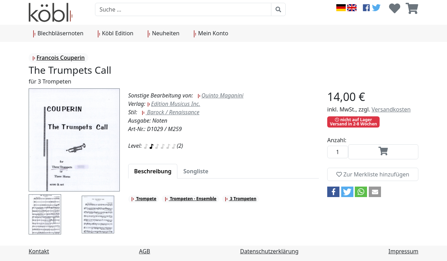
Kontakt (39, 251)
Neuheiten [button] (163, 33)
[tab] (152, 171)
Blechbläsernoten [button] (58, 33)
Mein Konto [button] (210, 33)
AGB (144, 251)
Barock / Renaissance (170, 112)
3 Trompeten (240, 199)
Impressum (403, 251)
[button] (333, 192)
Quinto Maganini (220, 95)
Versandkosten (391, 109)
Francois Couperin (58, 57)
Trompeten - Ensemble (190, 199)
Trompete (143, 199)
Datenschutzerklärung (269, 251)
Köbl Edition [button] (115, 33)
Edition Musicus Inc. (173, 104)
